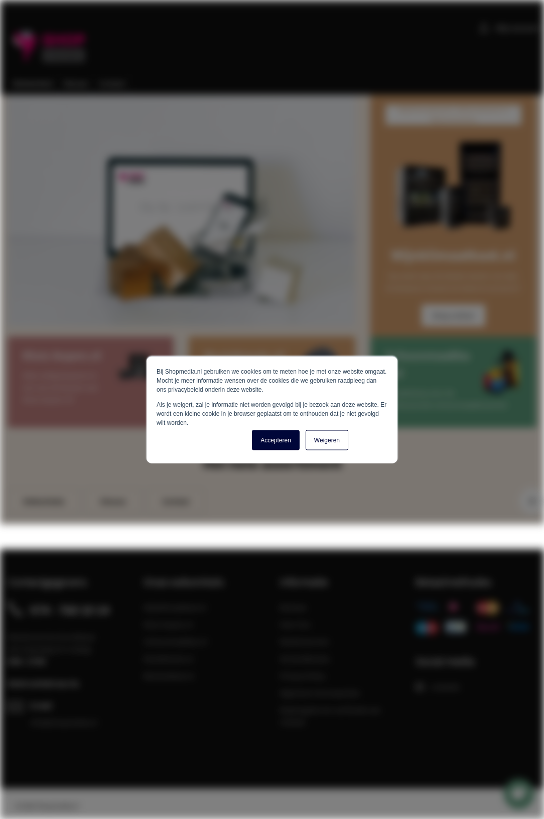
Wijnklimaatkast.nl (175, 607)
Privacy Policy (302, 676)
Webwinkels (43, 501)
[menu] (276, 83)
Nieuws (113, 501)
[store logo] (50, 40)
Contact (175, 501)
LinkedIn (438, 687)
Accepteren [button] (275, 439)
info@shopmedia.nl (63, 722)
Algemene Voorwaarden (320, 693)
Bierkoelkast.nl (169, 676)
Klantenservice (304, 641)
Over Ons (295, 624)
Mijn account (517, 28)
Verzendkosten (305, 658)
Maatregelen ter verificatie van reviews (330, 716)
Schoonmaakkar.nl (175, 641)
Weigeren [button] (327, 439)
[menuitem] (33, 83)
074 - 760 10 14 (69, 610)
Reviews (293, 607)
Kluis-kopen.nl (168, 624)
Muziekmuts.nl (168, 658)
